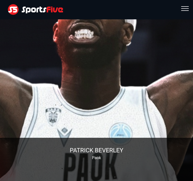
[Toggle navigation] (185, 8)
